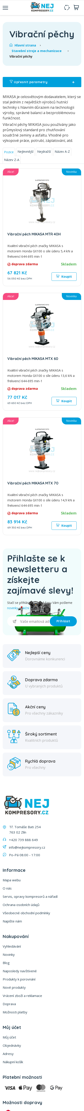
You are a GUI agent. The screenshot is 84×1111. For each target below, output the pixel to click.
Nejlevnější (25, 151)
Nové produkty (14, 987)
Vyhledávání (12, 946)
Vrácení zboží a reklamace (22, 995)
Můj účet (9, 1037)
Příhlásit (63, 621)
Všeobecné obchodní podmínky (26, 913)
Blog (6, 962)
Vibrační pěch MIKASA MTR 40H (34, 234)
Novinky (9, 954)
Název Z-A (11, 160)
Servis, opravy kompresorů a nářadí (30, 896)
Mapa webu (12, 880)
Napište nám (12, 921)
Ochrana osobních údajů (21, 904)
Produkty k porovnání (19, 979)
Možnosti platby (15, 1012)
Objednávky (12, 1045)
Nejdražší (44, 151)
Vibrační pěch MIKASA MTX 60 (32, 358)
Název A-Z (62, 151)
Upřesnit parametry (42, 82)
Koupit (64, 276)
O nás (7, 888)
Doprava (9, 1004)
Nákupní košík (13, 1062)
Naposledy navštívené (20, 971)
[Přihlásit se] (28, 621)
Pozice (9, 152)
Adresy (8, 1053)
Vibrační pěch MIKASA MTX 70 (32, 483)
